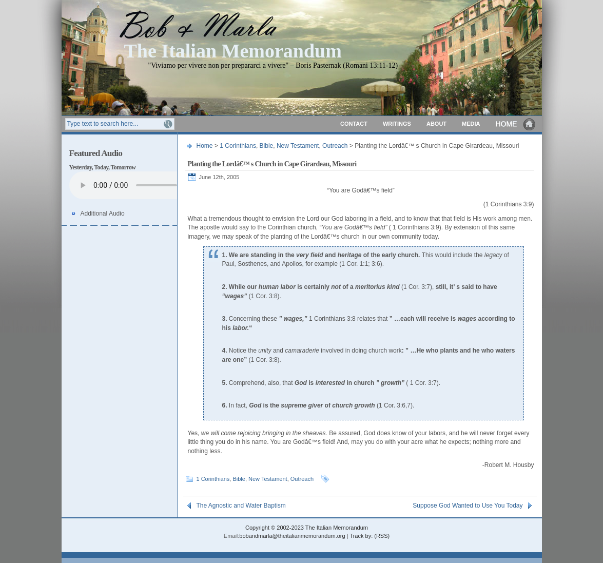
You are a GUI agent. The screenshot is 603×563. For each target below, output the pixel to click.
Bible (267, 145)
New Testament (298, 145)
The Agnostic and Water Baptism (241, 505)
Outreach (334, 145)
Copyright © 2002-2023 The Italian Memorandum (306, 528)
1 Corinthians (238, 145)
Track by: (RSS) (369, 536)
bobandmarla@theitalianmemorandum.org (292, 536)
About (436, 124)
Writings (397, 124)
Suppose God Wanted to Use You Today (467, 505)
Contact (353, 124)
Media (471, 124)
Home (516, 124)
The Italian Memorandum (233, 50)
